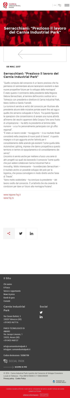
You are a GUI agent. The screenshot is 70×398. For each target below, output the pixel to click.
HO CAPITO (44, 395)
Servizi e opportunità (12, 290)
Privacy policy (9, 378)
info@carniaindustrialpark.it (15, 346)
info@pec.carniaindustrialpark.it (17, 349)
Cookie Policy (20, 378)
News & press (9, 294)
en (55, 5)
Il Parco (7, 287)
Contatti (7, 301)
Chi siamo (8, 284)
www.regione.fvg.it (12, 194)
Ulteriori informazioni (30, 395)
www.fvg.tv (9, 197)
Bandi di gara (9, 297)
